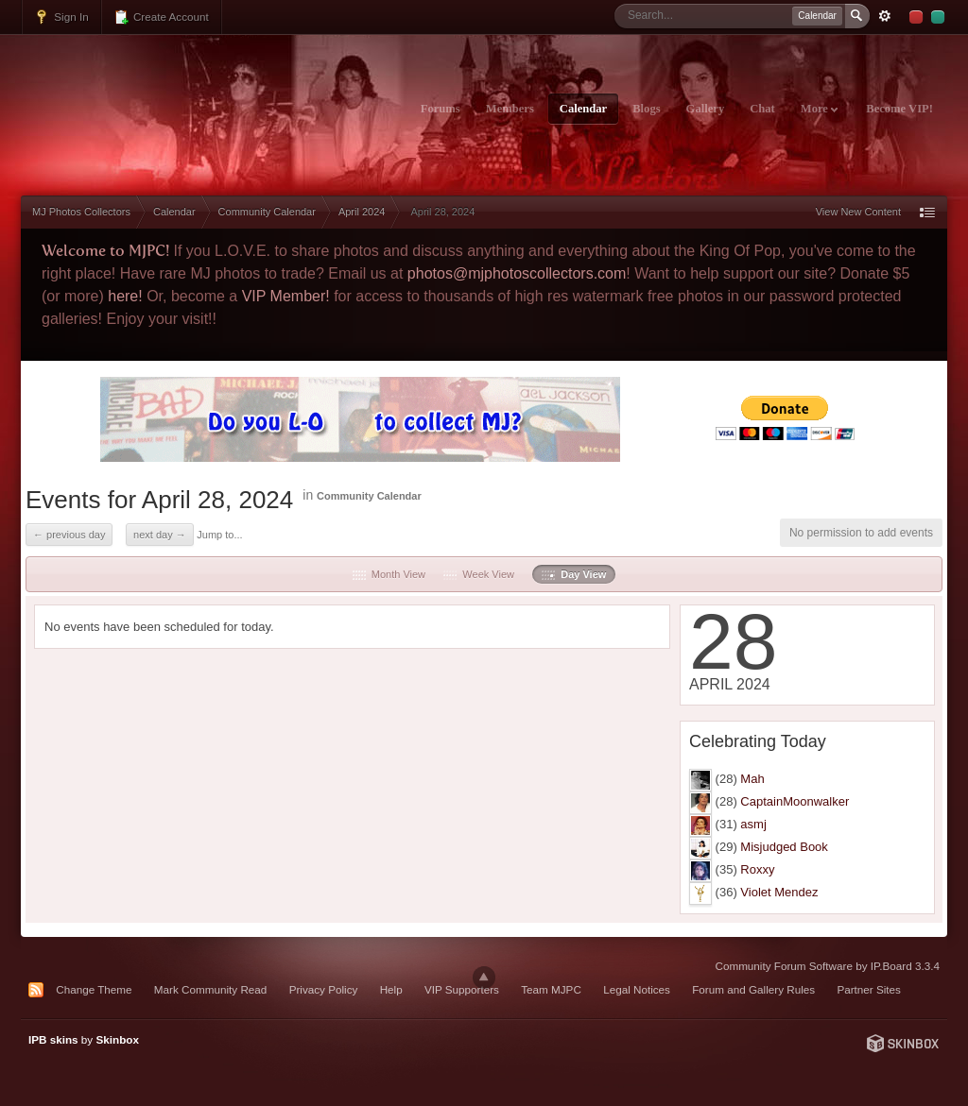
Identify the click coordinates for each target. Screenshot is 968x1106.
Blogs (646, 108)
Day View (574, 574)
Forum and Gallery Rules (753, 989)
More (819, 108)
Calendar (583, 108)
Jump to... (219, 534)
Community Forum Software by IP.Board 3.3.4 (827, 966)
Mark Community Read (211, 989)
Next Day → (159, 534)
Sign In (61, 17)
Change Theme (93, 989)
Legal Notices (636, 989)
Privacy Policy (323, 989)
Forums (440, 108)
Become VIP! (899, 108)
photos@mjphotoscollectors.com (516, 273)
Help (391, 989)
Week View (478, 574)
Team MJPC (551, 989)
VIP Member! (286, 296)
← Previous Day (69, 534)
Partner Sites (869, 989)
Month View (389, 574)
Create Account (161, 17)
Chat (762, 108)
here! (125, 296)
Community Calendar (369, 496)
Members (510, 108)
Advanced (885, 16)
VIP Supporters (461, 989)
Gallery (705, 108)
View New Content (858, 211)
